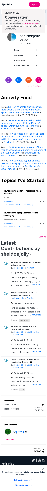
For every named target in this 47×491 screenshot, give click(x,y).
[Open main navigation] (43, 4)
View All (42, 236)
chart (22, 390)
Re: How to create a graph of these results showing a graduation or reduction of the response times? (23, 150)
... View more (35, 284)
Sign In (34, 4)
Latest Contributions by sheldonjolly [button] (20, 248)
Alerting (5, 128)
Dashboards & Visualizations (15, 219)
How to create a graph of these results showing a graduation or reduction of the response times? (23, 163)
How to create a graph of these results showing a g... (21, 214)
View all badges (34, 86)
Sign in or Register (30, 23)
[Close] (43, 468)
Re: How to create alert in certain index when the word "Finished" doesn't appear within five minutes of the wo (21, 109)
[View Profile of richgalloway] (18, 431)
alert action (24, 320)
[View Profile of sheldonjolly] (8, 202)
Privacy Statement (22, 480)
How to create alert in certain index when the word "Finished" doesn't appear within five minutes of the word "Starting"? (22, 136)
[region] (23, 478)
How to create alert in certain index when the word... (22, 192)
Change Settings (22, 485)
